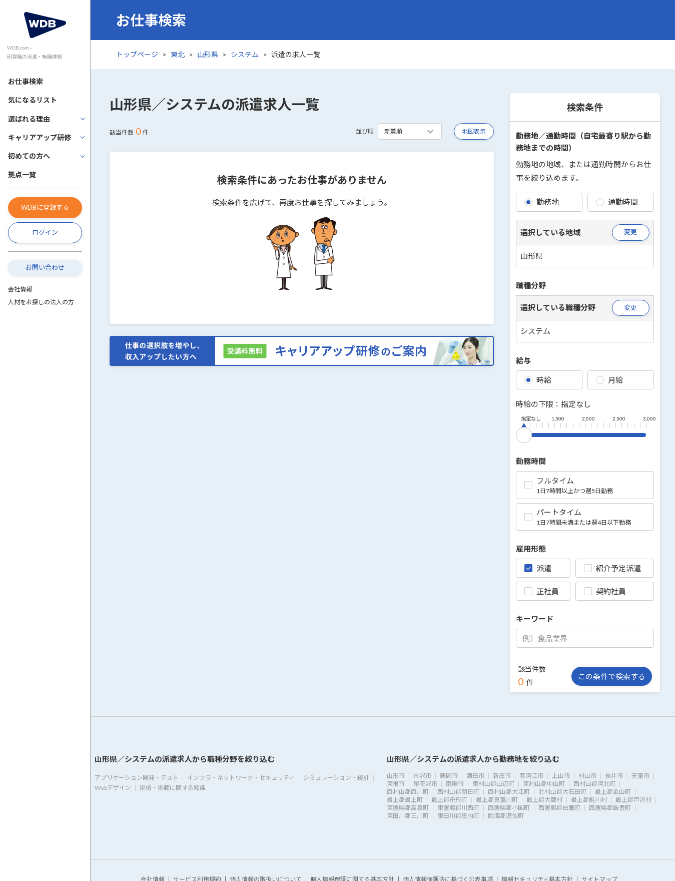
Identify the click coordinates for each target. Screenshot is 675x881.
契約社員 (605, 591)
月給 (609, 379)
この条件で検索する (611, 676)
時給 (537, 379)
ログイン (45, 232)
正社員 (541, 591)
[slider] (524, 433)
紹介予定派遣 (612, 568)
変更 (630, 232)
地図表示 (474, 131)
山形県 (207, 54)
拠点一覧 (22, 174)
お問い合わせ (45, 267)
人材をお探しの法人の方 (41, 302)
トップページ (137, 54)
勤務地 (541, 201)
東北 (178, 54)
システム (245, 54)
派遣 (537, 568)
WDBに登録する (45, 207)
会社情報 (20, 289)
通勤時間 (617, 201)
